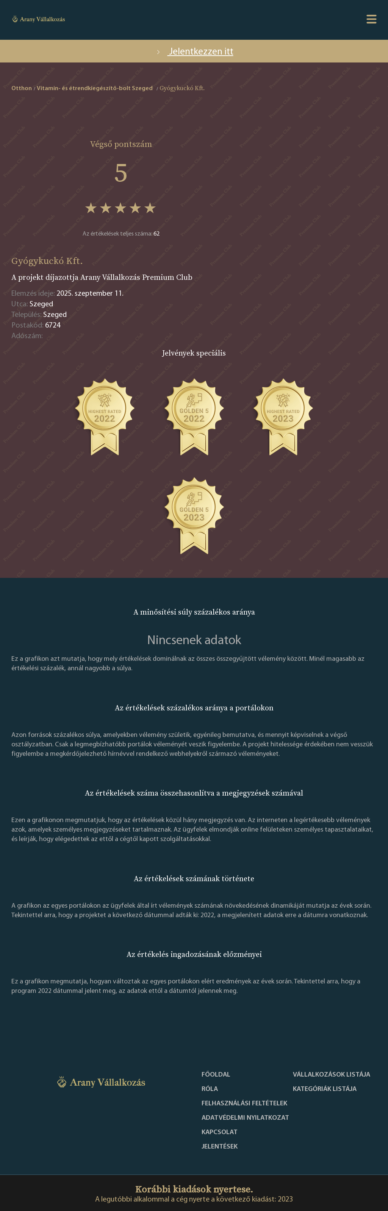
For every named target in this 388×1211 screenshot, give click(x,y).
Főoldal (216, 1075)
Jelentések (220, 1147)
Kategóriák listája (325, 1089)
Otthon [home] (21, 89)
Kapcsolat (220, 1132)
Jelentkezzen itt (194, 52)
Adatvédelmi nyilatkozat (245, 1118)
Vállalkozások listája (331, 1075)
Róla (210, 1089)
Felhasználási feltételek (244, 1103)
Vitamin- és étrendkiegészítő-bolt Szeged (95, 89)
